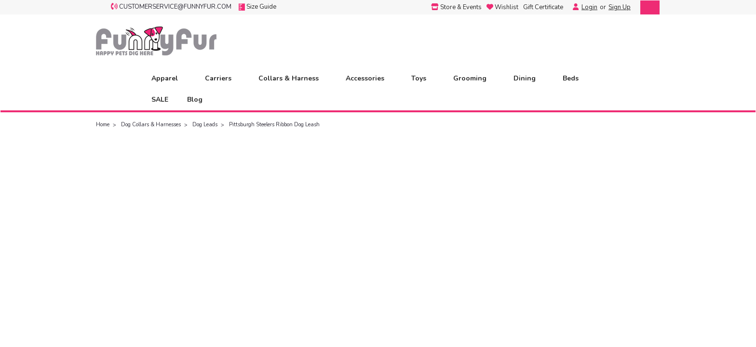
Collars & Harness (292, 78)
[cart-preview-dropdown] (647, 7)
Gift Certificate (543, 7)
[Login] (573, 7)
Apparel (168, 78)
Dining (528, 78)
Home (102, 124)
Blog (194, 99)
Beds (575, 78)
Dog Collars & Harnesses (151, 124)
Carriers (222, 78)
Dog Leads (204, 124)
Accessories (369, 78)
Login (589, 7)
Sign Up (619, 7)
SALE (159, 99)
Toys (422, 78)
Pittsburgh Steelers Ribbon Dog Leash (274, 124)
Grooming (474, 78)
